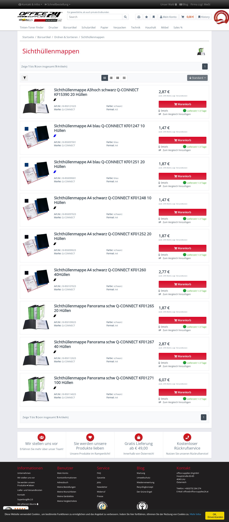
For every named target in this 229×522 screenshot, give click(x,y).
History (204, 17)
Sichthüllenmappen (92, 37)
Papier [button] (104, 27)
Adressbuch (62, 482)
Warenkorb (182, 104)
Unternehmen (24, 473)
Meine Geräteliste (65, 496)
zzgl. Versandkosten (179, 96)
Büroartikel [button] (70, 27)
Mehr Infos (11, 517)
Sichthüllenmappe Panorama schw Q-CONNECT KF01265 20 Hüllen (104, 308)
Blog (183, 4)
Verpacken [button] (119, 27)
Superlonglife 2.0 (25, 499)
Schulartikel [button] (89, 27)
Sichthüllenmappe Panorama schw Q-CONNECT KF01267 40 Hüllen (104, 344)
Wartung (141, 473)
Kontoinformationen (67, 477)
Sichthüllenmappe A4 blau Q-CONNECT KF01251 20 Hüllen (99, 164)
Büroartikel (44, 37)
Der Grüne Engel (144, 491)
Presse (100, 496)
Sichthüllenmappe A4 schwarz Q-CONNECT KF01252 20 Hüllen (102, 236)
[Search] (94, 17)
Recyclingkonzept (145, 487)
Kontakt (21, 494)
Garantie (101, 477)
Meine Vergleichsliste (67, 501)
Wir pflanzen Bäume (27, 504)
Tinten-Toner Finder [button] (32, 27)
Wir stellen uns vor (26, 477)
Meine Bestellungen (66, 487)
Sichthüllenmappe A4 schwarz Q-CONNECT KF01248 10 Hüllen (102, 200)
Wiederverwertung (145, 482)
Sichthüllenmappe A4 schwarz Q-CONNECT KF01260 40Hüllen (100, 272)
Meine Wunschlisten (66, 491)
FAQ (99, 473)
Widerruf (101, 491)
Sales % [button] (178, 27)
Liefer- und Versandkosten (29, 490)
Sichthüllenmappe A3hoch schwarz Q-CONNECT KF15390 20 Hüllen (96, 92)
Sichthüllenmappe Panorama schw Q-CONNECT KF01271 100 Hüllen (104, 380)
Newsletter (102, 487)
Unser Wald (168, 4)
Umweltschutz (143, 477)
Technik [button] (135, 27)
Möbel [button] (165, 27)
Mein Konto (62, 473)
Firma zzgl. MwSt (200, 4)
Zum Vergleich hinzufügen (175, 114)
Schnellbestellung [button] (56, 4)
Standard (196, 78)
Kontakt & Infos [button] (29, 4)
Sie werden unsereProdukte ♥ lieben (26, 484)
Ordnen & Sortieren (66, 37)
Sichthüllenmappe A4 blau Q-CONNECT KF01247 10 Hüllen (99, 128)
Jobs (99, 482)
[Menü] (26, 508)
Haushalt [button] (150, 27)
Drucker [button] (53, 27)
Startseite (28, 37)
